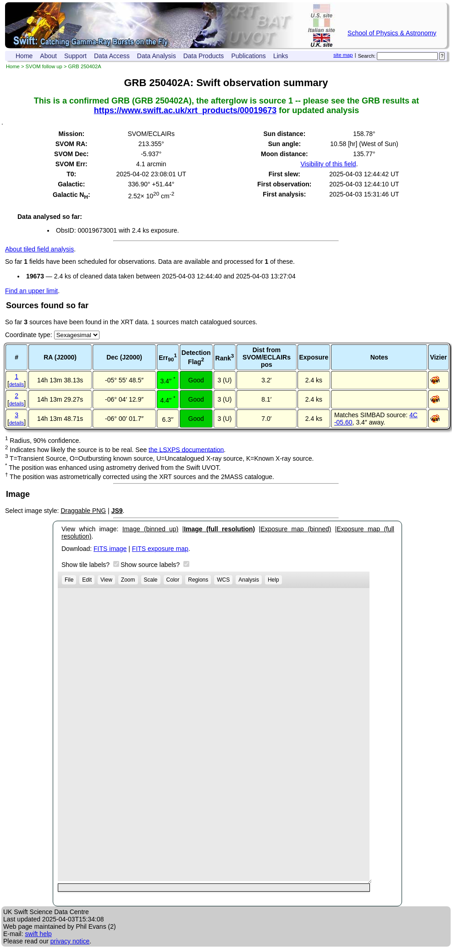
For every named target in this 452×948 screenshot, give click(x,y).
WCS (223, 580)
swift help (38, 933)
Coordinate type (27, 334)
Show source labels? (151, 564)
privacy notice (70, 941)
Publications (248, 56)
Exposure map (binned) (295, 529)
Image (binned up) (150, 529)
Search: (367, 56)
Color (173, 580)
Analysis (248, 580)
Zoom (128, 580)
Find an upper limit (31, 290)
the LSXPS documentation (186, 449)
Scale (151, 580)
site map (343, 55)
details (16, 384)
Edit (87, 580)
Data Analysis (156, 56)
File (69, 580)
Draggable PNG (83, 510)
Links (280, 56)
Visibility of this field (328, 164)
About (48, 56)
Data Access (112, 56)
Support (75, 56)
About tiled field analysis (39, 249)
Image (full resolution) (219, 529)
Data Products (203, 56)
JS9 (117, 510)
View (106, 580)
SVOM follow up (44, 66)
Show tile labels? (86, 564)
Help (273, 580)
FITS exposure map (160, 548)
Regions (198, 580)
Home (24, 56)
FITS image (110, 548)
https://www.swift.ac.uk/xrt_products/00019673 (185, 110)
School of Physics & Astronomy (391, 33)
